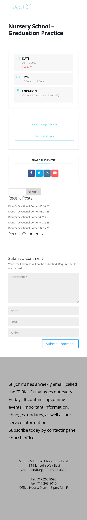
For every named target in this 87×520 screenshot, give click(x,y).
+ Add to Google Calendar (44, 124)
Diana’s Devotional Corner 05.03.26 (28, 211)
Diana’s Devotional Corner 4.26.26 (28, 217)
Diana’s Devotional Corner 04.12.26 (28, 222)
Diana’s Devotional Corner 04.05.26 (28, 228)
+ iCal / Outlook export (44, 135)
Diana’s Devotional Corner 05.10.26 (28, 206)
